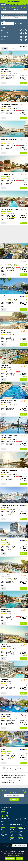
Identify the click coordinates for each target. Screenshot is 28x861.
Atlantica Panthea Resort (9, 435)
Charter (3, 4)
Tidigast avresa (5, 15)
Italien (20, 834)
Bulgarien (21, 837)
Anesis (3, 749)
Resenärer (4, 27)
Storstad (12, 4)
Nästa (15, 770)
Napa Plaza (4, 609)
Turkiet (11, 834)
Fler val (3, 83)
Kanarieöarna (22, 828)
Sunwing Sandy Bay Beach (9, 209)
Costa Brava (13, 829)
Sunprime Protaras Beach (9, 470)
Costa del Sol (13, 831)
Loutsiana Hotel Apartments (10, 104)
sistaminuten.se (10, 845)
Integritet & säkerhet (6, 813)
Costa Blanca (22, 829)
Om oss (3, 809)
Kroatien (20, 835)
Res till (16, 9)
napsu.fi (10, 846)
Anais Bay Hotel (6, 714)
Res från (3, 9)
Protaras (3, 176)
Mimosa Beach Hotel (7, 174)
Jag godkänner (10, 858)
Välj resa (23, 83)
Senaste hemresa (19, 15)
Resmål (2, 835)
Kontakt (3, 811)
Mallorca (12, 828)
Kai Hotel (4, 644)
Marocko (21, 838)
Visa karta (4, 48)
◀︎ (1, 59)
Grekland (21, 831)
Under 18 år (12, 827)
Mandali (3, 540)
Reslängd (3, 21)
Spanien (20, 827)
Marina (3, 330)
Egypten (12, 839)
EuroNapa (4, 296)
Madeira (20, 839)
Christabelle (4, 69)
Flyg (7, 4)
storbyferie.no (14, 848)
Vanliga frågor (4, 812)
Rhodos (20, 832)
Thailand (12, 838)
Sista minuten (4, 834)
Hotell (18, 4)
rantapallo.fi (5, 846)
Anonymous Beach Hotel (8, 261)
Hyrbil (22, 4)
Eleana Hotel (5, 679)
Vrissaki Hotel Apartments (9, 505)
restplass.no (3, 845)
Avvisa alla (19, 858)
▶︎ (26, 59)
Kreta (11, 832)
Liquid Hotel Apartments (9, 139)
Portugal (12, 837)
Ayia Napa (3, 71)
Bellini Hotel (4, 365)
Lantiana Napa (5, 575)
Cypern (9, 71)
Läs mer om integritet (14, 855)
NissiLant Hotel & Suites (8, 400)
